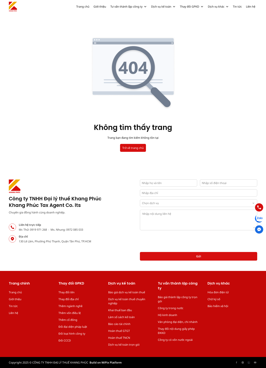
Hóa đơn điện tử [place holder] (218, 292)
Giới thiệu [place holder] (15, 299)
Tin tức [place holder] (13, 306)
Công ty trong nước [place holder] (170, 308)
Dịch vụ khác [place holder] (219, 283)
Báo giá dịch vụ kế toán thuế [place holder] (126, 292)
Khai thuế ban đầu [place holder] (120, 310)
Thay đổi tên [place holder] (66, 292)
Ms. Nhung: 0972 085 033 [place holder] (67, 230)
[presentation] (166, 239)
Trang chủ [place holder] (15, 292)
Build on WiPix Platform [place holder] (106, 362)
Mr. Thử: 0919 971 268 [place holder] (33, 230)
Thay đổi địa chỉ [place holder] (68, 299)
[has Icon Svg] (13, 6)
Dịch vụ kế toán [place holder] (121, 283)
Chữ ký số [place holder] (214, 299)
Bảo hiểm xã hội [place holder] (218, 306)
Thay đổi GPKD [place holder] (71, 283)
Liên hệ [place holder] (13, 313)
